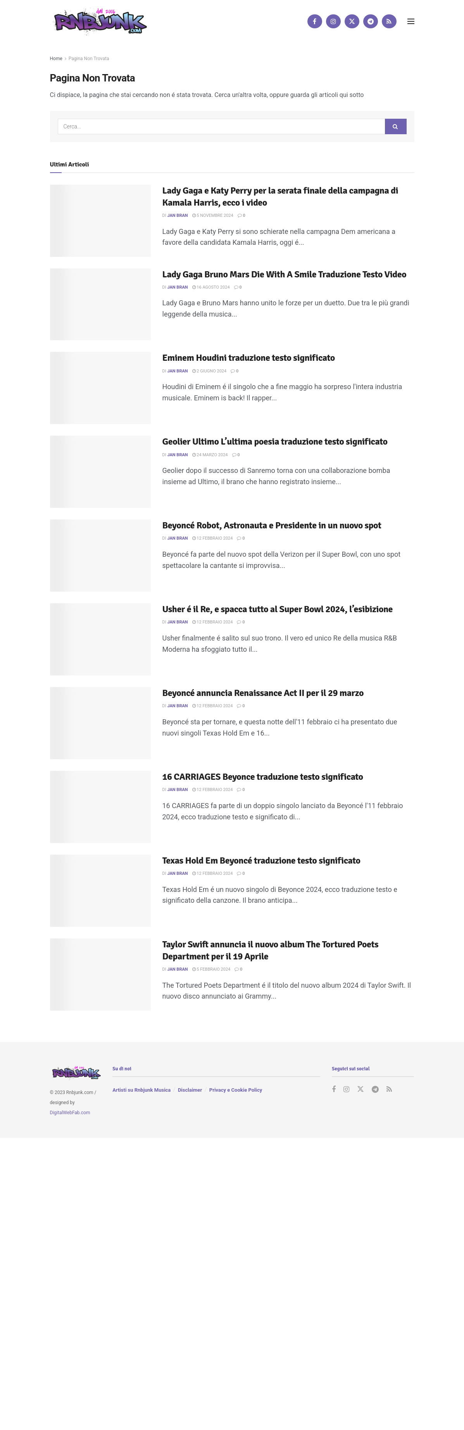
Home (56, 58)
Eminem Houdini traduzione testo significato (248, 358)
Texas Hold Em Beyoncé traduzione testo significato (261, 860)
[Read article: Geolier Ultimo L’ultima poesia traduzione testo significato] (100, 472)
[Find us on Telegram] (370, 21)
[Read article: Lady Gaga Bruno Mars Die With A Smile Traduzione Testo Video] (100, 304)
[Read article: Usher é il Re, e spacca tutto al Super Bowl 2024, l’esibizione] (100, 639)
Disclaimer (190, 1090)
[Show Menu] (410, 21)
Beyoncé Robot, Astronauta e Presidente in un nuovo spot (271, 525)
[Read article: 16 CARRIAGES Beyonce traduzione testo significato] (100, 807)
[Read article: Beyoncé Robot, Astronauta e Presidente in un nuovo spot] (100, 555)
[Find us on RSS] (389, 21)
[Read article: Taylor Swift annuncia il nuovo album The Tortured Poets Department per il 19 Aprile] (100, 974)
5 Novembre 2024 (212, 215)
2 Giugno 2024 (209, 371)
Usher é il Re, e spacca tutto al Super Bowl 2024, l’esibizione (277, 609)
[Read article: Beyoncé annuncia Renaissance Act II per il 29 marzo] (100, 723)
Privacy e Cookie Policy (235, 1090)
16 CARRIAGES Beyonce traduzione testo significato (262, 777)
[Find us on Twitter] (352, 21)
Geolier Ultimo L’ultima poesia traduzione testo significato (275, 441)
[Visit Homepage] (98, 21)
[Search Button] (396, 126)
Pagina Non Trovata (89, 58)
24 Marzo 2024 (210, 454)
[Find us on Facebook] (314, 21)
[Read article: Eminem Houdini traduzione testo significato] (100, 388)
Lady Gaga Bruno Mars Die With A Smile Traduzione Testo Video (284, 274)
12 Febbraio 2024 (212, 538)
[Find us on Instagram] (333, 21)
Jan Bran (177, 215)
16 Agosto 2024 (211, 287)
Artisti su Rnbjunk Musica (141, 1090)
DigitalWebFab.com (70, 1112)
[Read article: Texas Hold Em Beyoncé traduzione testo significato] (100, 891)
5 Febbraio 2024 (211, 969)
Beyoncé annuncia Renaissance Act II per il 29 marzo (263, 693)
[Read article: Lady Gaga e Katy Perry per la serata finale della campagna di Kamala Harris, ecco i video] (100, 221)
